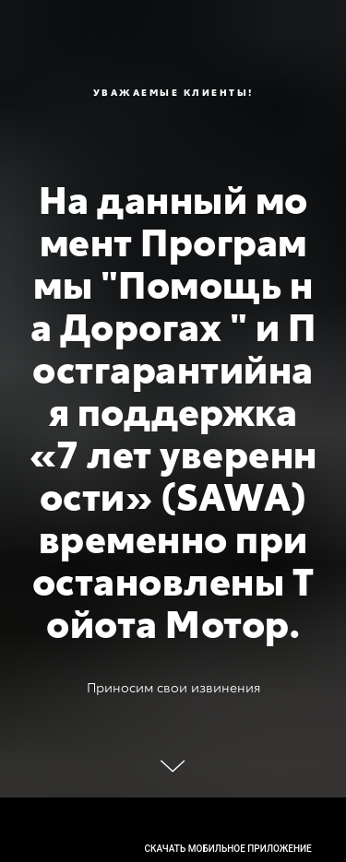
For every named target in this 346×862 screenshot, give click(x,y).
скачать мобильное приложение (228, 849)
